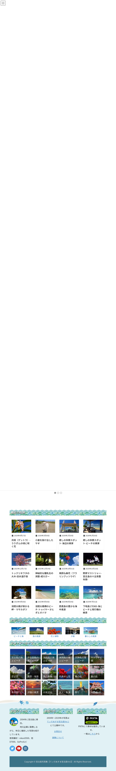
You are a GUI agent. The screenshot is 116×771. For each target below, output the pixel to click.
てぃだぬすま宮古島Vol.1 (58, 721)
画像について (58, 737)
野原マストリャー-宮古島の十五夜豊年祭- (92, 576)
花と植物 (55, 636)
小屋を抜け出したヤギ (44, 541)
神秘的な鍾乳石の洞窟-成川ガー (44, 574)
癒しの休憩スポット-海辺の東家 (68, 541)
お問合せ (58, 731)
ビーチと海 (18, 636)
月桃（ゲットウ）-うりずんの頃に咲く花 (20, 543)
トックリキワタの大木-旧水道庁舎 (20, 574)
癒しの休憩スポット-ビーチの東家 (92, 541)
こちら (93, 733)
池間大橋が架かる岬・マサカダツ (20, 607)
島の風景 (36, 636)
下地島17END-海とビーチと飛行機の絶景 (92, 609)
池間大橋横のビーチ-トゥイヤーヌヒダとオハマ (44, 609)
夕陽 (73, 636)
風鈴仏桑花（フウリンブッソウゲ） (68, 574)
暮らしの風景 (90, 636)
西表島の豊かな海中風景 (68, 607)
